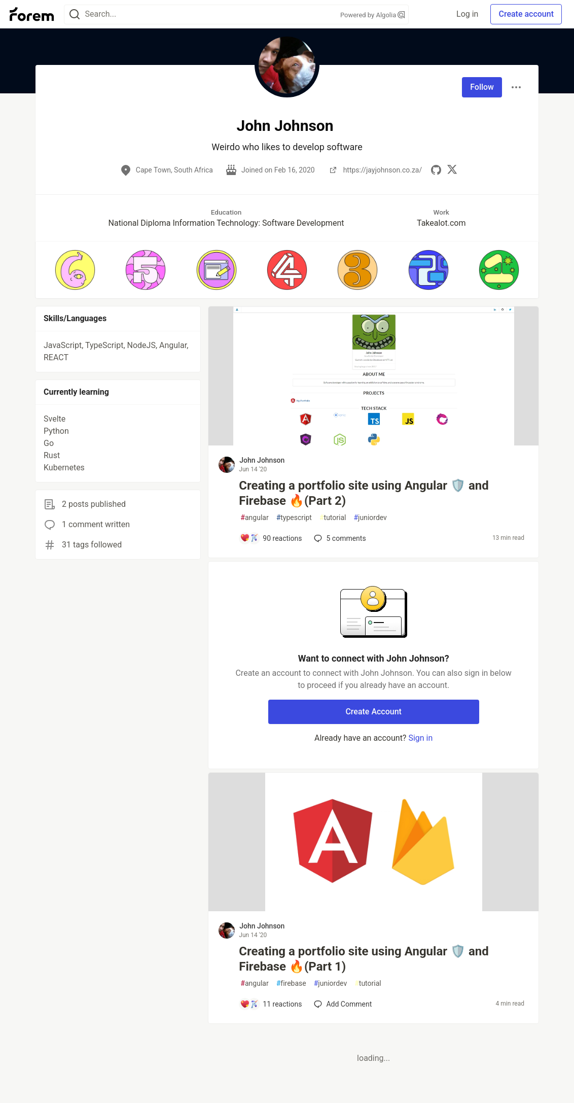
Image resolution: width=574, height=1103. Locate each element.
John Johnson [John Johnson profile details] (261, 460)
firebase (291, 983)
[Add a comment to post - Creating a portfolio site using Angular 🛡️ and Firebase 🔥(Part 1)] (271, 1004)
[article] (373, 442)
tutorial (332, 517)
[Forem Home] (32, 14)
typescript (294, 517)
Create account (526, 14)
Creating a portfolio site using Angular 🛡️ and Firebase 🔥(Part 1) (363, 959)
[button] (75, 270)
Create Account (373, 711)
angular (254, 517)
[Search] (74, 14)
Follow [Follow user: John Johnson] (482, 87)
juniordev (369, 517)
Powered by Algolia (372, 15)
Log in (467, 14)
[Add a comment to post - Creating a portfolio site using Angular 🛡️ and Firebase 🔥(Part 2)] (271, 538)
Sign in (420, 738)
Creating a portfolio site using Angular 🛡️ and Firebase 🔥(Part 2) (363, 493)
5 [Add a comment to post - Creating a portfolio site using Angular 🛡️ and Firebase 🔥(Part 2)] (339, 538)
